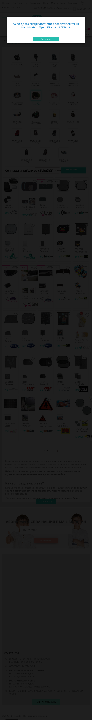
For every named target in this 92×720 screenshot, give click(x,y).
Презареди (46, 39)
